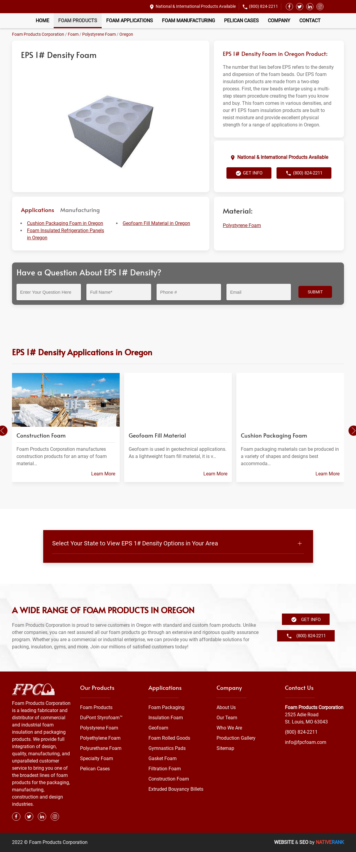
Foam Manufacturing (188, 20)
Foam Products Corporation (38, 34)
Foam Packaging (166, 707)
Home (42, 20)
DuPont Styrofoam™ (101, 717)
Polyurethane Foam (100, 748)
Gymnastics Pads (167, 748)
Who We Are (229, 728)
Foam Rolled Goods (169, 738)
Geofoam (158, 728)
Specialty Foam (96, 758)
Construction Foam (168, 779)
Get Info (248, 173)
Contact (310, 20)
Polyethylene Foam (100, 738)
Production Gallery (236, 738)
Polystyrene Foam (99, 34)
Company (279, 20)
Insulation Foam (165, 717)
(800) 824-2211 (263, 6)
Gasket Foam (162, 758)
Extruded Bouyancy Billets (175, 789)
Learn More (103, 474)
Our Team (227, 717)
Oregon (126, 34)
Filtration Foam (164, 769)
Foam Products (77, 20)
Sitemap (225, 748)
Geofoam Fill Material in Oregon (156, 223)
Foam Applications (129, 20)
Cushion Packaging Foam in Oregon (65, 223)
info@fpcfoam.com (305, 742)
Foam (73, 34)
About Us (226, 707)
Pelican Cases (241, 20)
